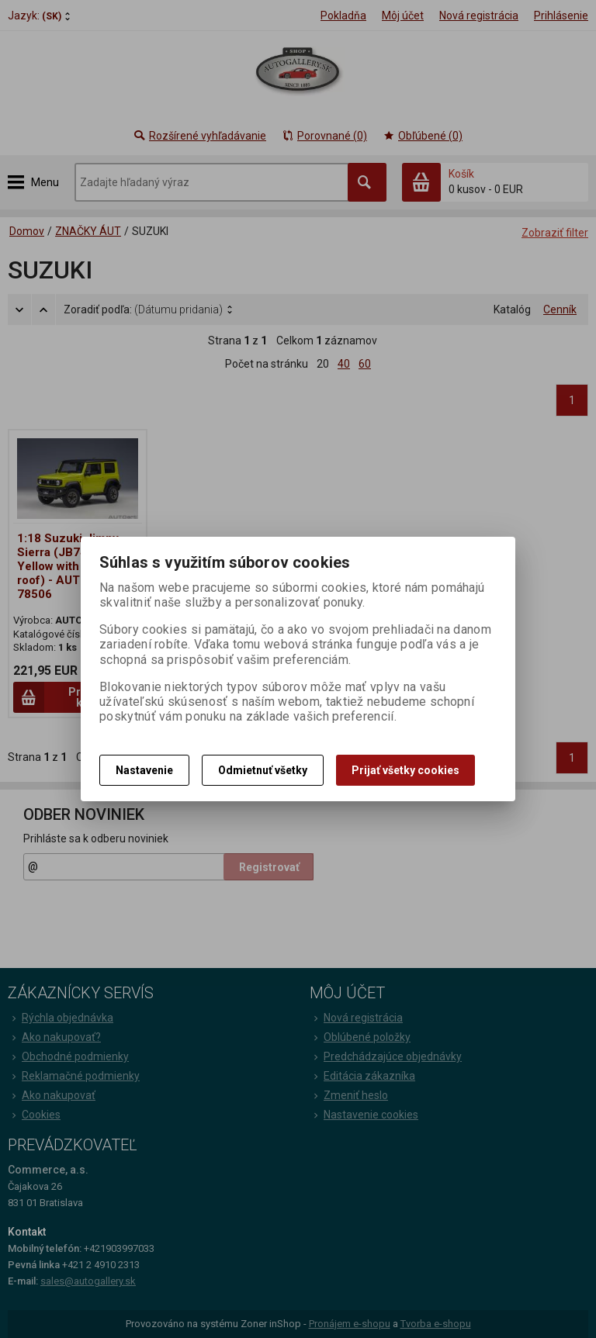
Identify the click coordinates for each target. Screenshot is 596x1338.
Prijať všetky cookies (405, 770)
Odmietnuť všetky (262, 770)
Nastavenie (144, 770)
